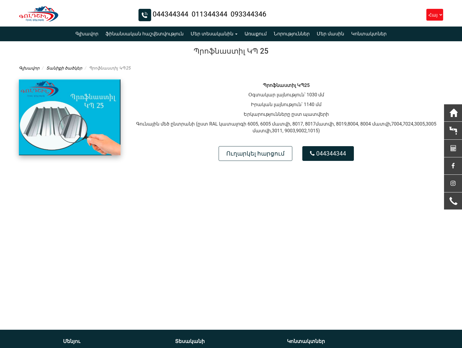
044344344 (171, 14)
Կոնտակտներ (369, 34)
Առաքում (256, 34)
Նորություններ (292, 34)
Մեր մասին (330, 34)
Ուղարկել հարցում (255, 153)
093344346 (248, 14)
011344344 (210, 14)
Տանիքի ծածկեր (64, 68)
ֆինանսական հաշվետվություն (144, 34)
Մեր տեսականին (214, 34)
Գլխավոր (86, 34)
